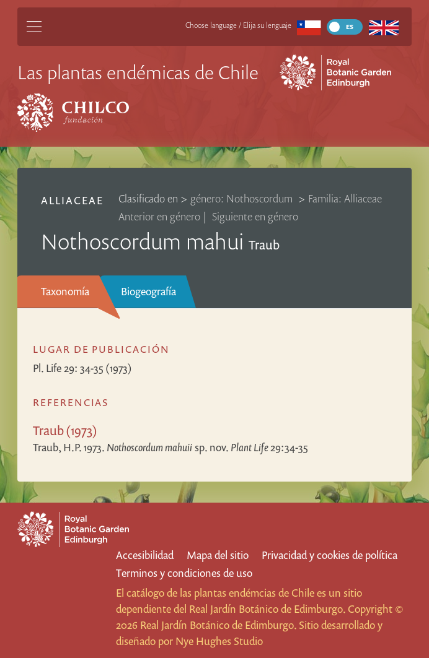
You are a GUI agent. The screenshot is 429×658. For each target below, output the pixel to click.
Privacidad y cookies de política (329, 555)
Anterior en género (159, 216)
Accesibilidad (145, 555)
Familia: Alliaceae (345, 198)
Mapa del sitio (218, 555)
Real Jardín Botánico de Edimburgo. (267, 609)
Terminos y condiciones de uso (184, 573)
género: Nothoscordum (242, 198)
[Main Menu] (34, 26)
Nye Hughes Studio (219, 641)
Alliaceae (72, 200)
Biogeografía (148, 291)
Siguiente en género (255, 216)
